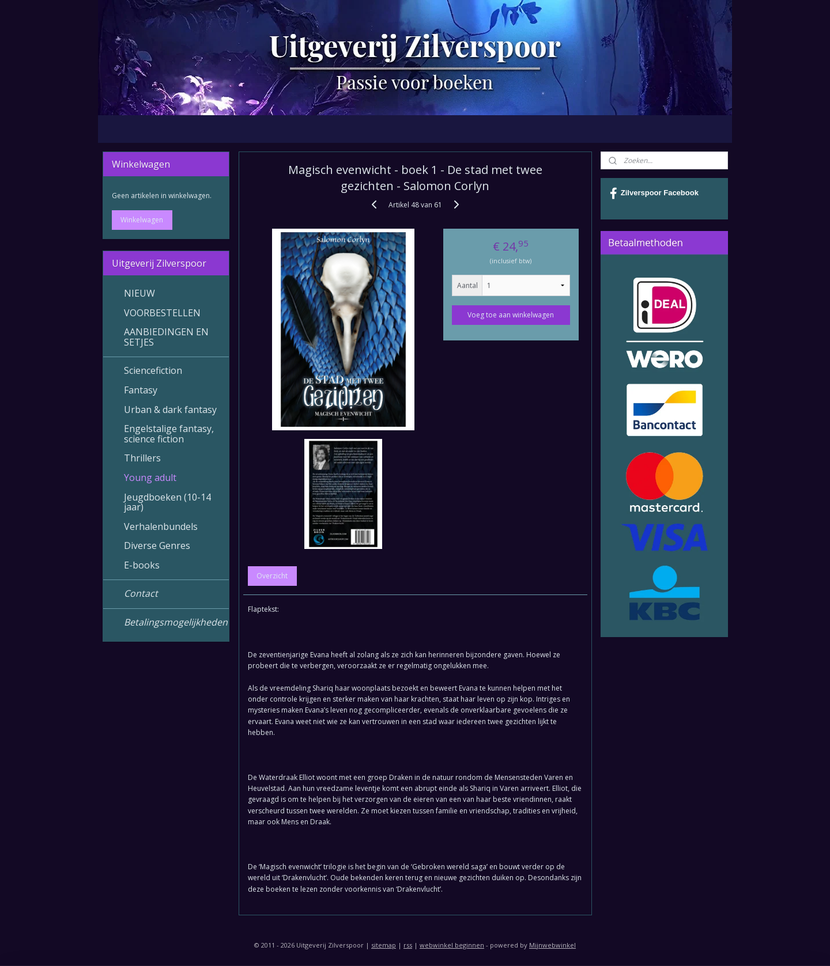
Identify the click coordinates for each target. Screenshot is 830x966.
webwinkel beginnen (452, 945)
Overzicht (272, 576)
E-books (142, 565)
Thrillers (142, 458)
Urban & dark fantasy (170, 409)
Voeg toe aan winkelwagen (510, 315)
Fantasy (140, 390)
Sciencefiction (153, 370)
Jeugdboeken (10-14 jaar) (167, 502)
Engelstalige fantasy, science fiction (169, 433)
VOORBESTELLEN (162, 312)
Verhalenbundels (161, 526)
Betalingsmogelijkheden (176, 622)
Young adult (150, 477)
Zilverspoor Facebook (654, 193)
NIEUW (139, 293)
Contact (141, 593)
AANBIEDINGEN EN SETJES (166, 336)
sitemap (383, 945)
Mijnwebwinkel (552, 945)
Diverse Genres (157, 545)
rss (407, 945)
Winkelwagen (141, 220)
